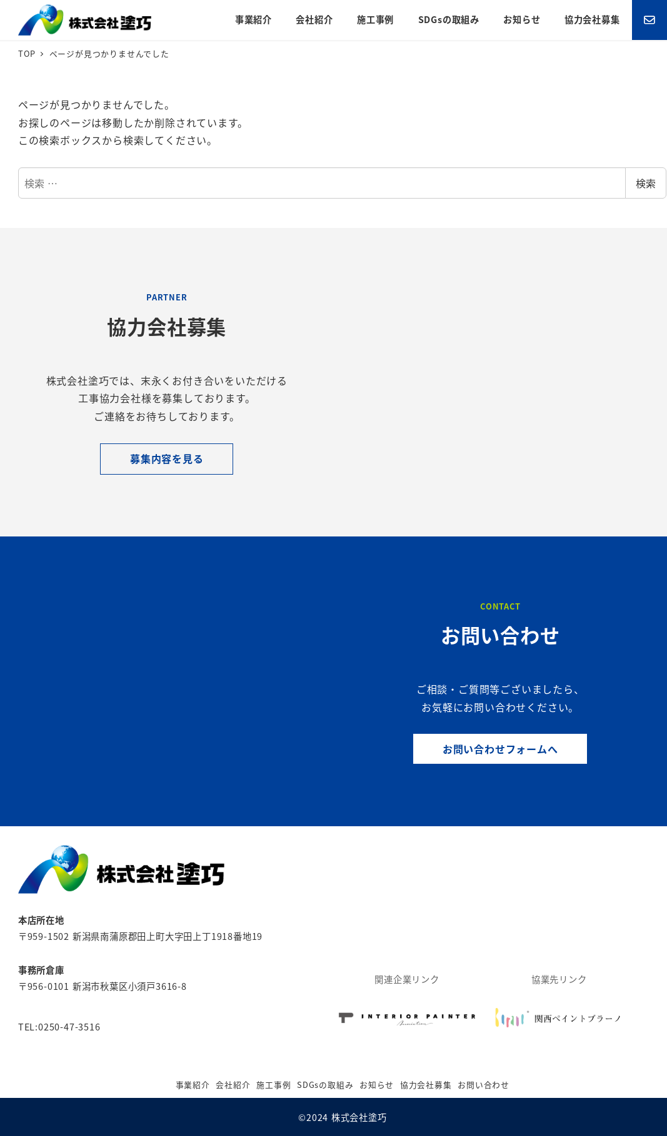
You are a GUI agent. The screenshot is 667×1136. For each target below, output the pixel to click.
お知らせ (376, 1084)
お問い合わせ (483, 1084)
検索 (646, 182)
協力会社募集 (426, 1084)
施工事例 (273, 1084)
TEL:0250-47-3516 (59, 1026)
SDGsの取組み (325, 1084)
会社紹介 (233, 1084)
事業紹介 (193, 1084)
